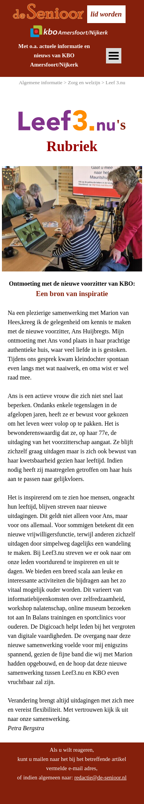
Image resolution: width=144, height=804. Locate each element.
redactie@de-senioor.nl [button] (100, 777)
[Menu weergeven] (113, 56)
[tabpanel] (54, 55)
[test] (106, 14)
